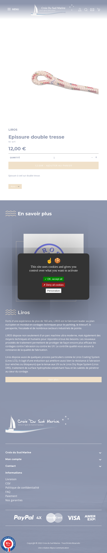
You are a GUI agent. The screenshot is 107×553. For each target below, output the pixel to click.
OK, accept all (53, 279)
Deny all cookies (54, 284)
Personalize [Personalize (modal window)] (53, 290)
